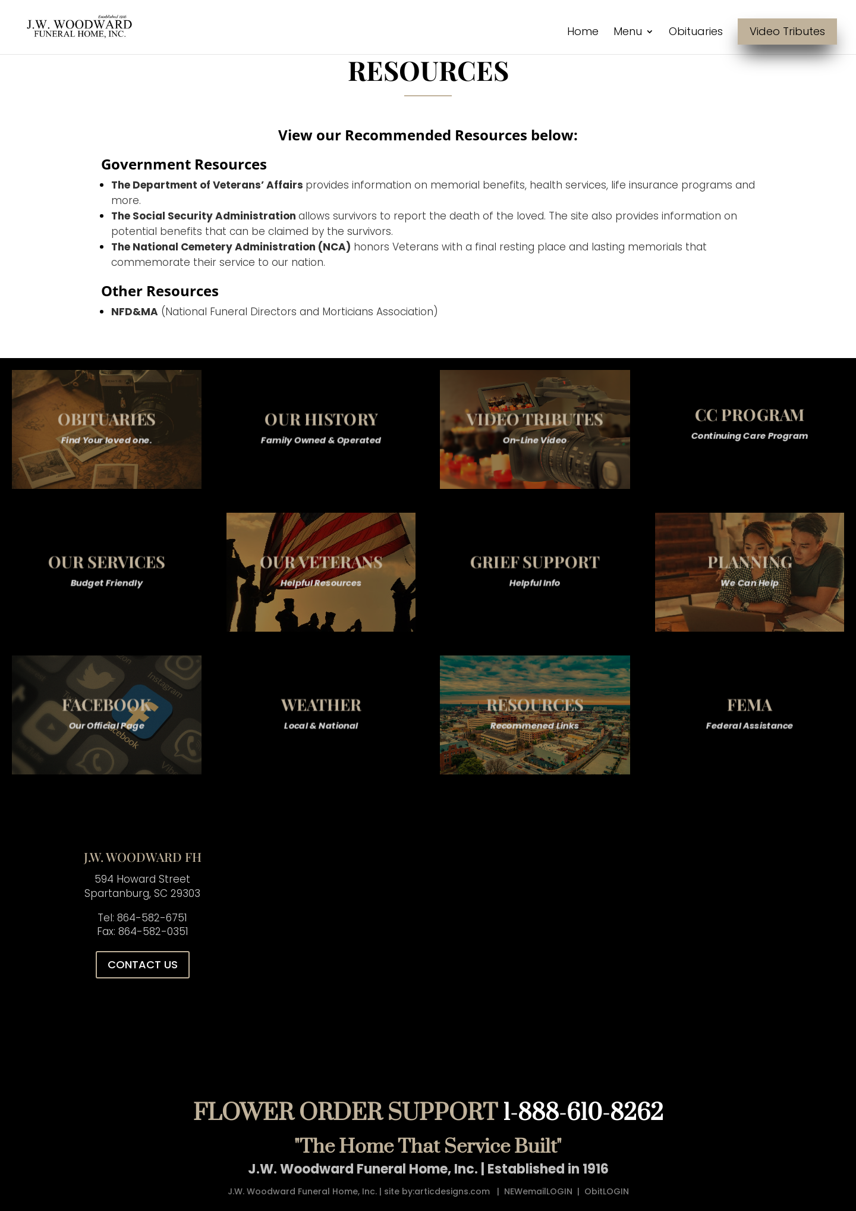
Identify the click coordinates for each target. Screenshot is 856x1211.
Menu (627, 33)
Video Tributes (787, 31)
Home (583, 33)
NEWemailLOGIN (538, 1191)
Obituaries (696, 33)
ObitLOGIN (606, 1191)
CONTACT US (143, 964)
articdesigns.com (452, 1191)
